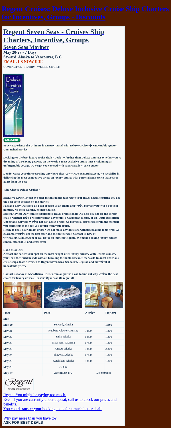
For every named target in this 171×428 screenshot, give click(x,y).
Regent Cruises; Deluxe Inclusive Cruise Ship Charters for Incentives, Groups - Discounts (85, 13)
